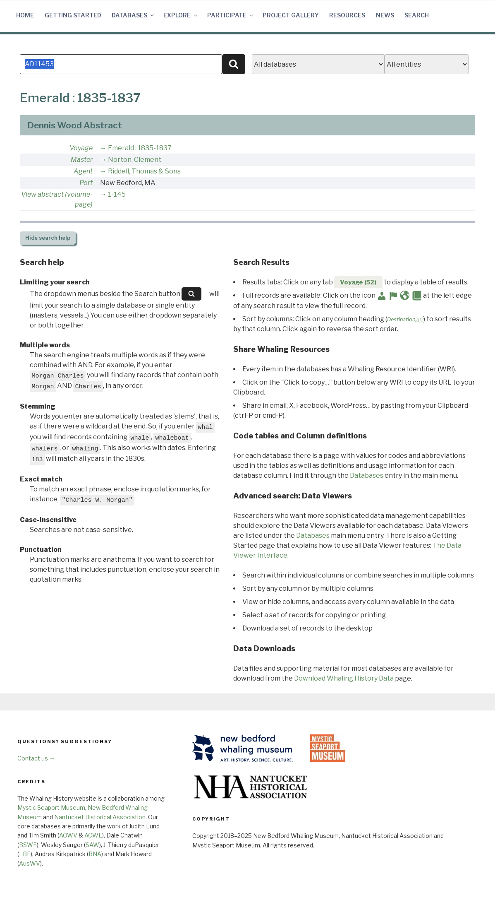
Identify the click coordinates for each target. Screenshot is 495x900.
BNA (94, 853)
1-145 (117, 194)
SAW (92, 844)
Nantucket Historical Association (100, 817)
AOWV (68, 835)
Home (25, 15)
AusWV (29, 863)
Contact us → (36, 758)
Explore (180, 15)
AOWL (93, 835)
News (385, 15)
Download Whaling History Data (344, 678)
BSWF (28, 844)
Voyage (81, 148)
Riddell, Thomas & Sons (144, 171)
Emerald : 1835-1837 (140, 148)
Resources (347, 15)
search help (47, 238)
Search (416, 15)
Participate (230, 15)
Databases (133, 15)
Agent (83, 171)
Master (82, 160)
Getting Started (73, 15)
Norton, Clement (134, 160)
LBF (25, 853)
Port (86, 183)
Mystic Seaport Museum (51, 807)
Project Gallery (291, 15)
